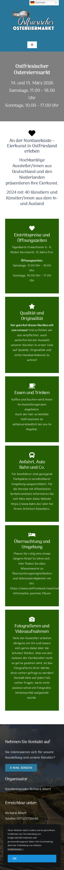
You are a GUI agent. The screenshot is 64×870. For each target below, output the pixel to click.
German (37, 3)
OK (15, 858)
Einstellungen (15, 849)
